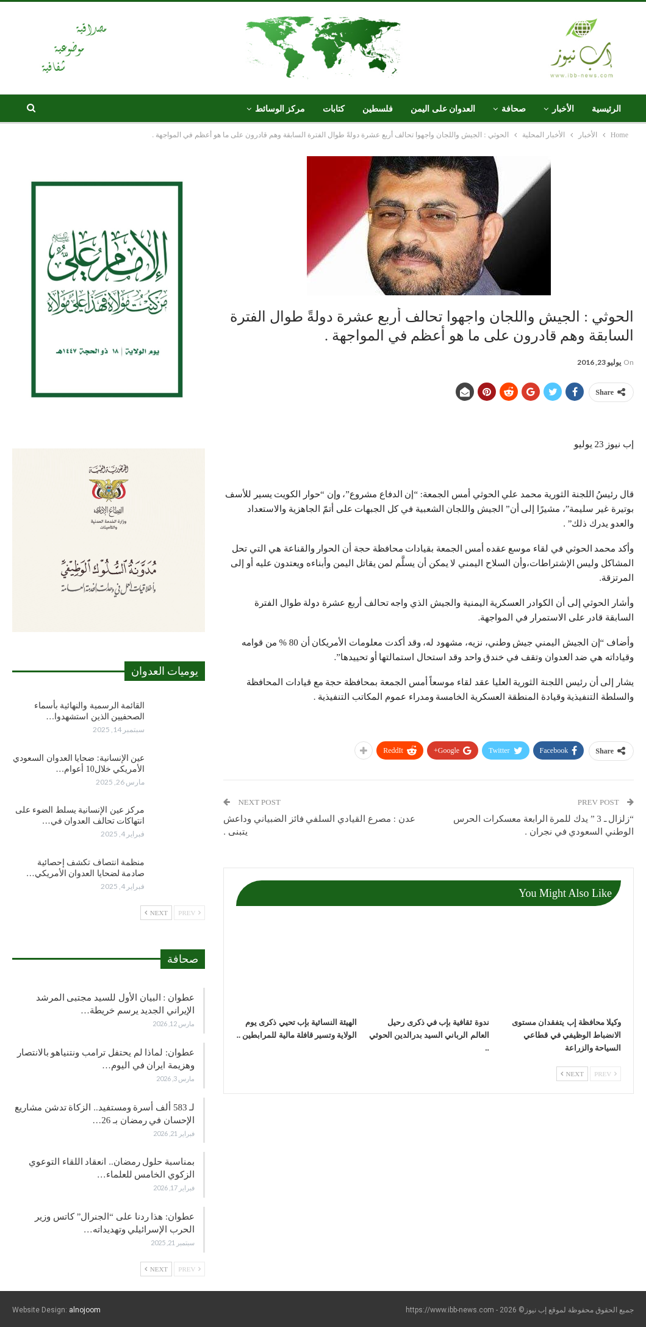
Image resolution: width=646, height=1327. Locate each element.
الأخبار (563, 108)
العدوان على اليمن (443, 108)
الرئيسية (606, 108)
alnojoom (85, 1310)
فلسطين (377, 108)
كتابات (334, 108)
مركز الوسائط (280, 108)
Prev (605, 1073)
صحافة (513, 108)
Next (572, 1073)
